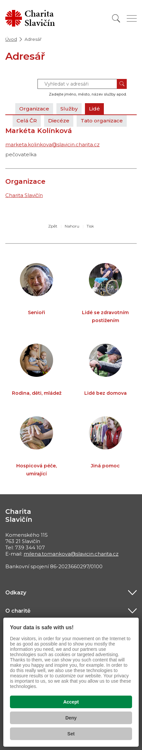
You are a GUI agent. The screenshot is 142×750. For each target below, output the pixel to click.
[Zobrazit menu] (132, 18)
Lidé (94, 108)
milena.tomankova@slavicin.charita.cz (71, 554)
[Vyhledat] (116, 18)
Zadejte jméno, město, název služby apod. (88, 94)
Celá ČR (27, 120)
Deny (71, 717)
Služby (69, 108)
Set (71, 733)
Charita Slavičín (24, 195)
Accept (71, 702)
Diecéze (58, 120)
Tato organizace (102, 120)
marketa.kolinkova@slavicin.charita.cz (52, 144)
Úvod (11, 39)
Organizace (34, 108)
